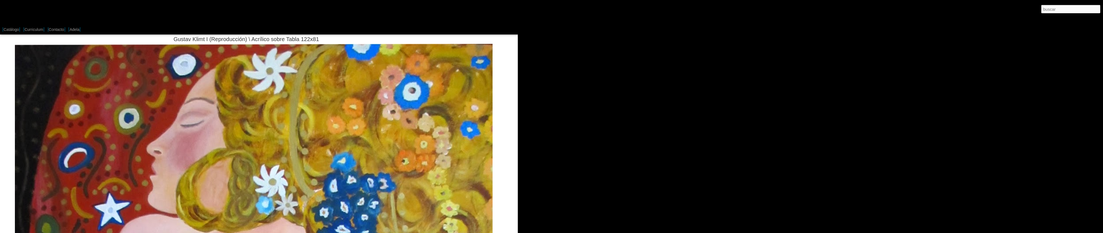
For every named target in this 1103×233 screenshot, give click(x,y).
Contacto (56, 29)
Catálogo (11, 29)
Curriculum (34, 29)
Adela (74, 29)
